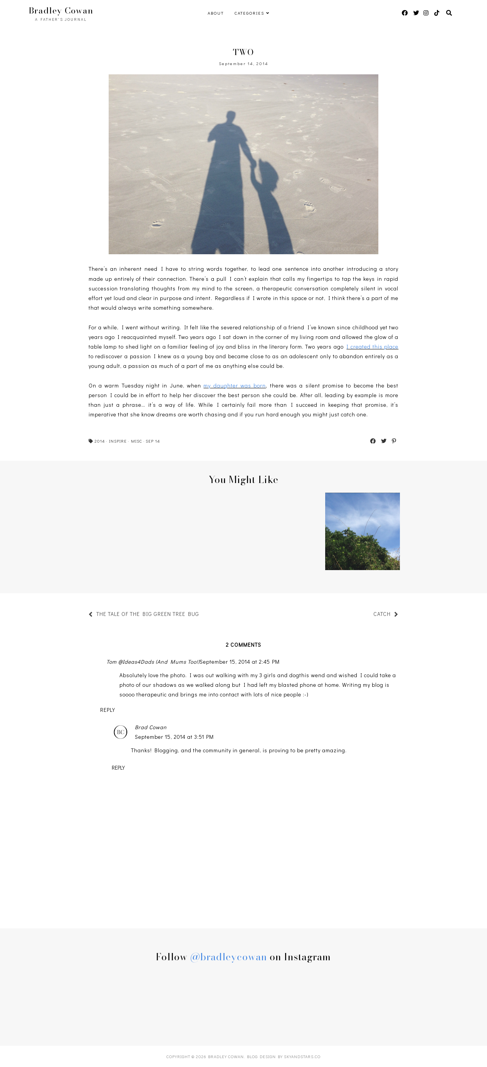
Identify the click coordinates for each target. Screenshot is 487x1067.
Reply (107, 709)
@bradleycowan (228, 957)
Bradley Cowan (61, 10)
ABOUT (216, 13)
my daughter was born (234, 385)
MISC (136, 441)
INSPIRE (118, 441)
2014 (99, 441)
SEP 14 (153, 441)
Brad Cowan (151, 727)
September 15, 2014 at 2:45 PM (240, 661)
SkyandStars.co (302, 1056)
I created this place (372, 346)
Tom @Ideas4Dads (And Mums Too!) (153, 661)
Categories (249, 13)
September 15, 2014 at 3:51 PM (174, 736)
